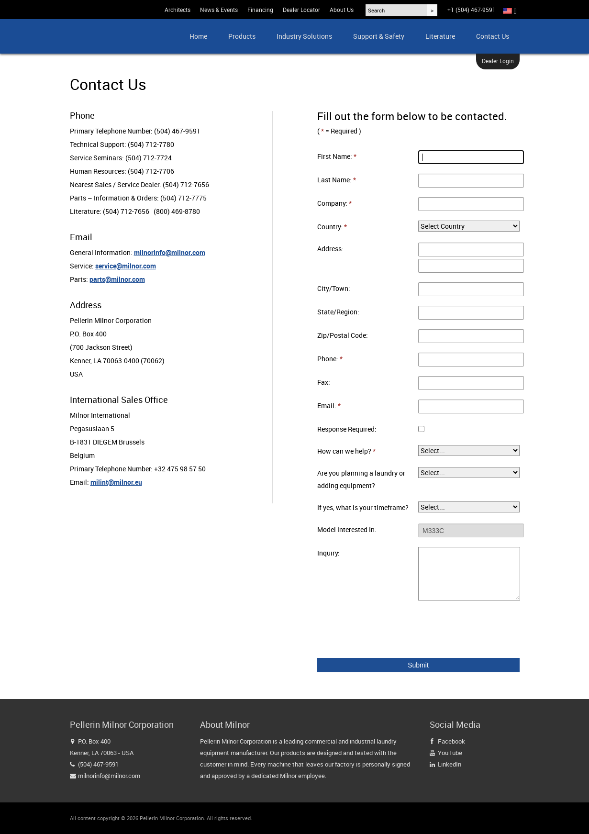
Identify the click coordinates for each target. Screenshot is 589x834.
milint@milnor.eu (116, 482)
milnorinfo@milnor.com (169, 252)
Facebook (451, 741)
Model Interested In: (347, 529)
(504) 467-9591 (98, 764)
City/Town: (333, 288)
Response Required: (347, 429)
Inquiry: (328, 552)
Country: (332, 226)
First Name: (336, 156)
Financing (260, 9)
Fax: (323, 382)
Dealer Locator (301, 9)
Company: (334, 203)
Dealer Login (498, 61)
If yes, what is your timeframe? (363, 507)
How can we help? (346, 451)
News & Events (219, 9)
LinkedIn (449, 764)
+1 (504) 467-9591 (471, 9)
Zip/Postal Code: (342, 335)
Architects (177, 9)
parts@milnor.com (117, 279)
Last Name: (336, 179)
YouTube (450, 752)
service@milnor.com (125, 265)
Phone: (330, 358)
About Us (342, 9)
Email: (329, 405)
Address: (330, 248)
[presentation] (390, 629)
